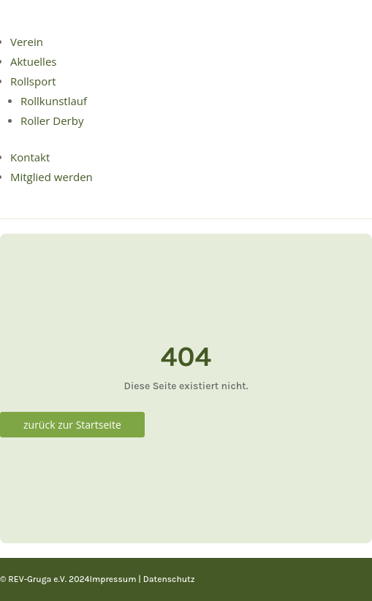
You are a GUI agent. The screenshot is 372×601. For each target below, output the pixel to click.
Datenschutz (169, 579)
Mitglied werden (51, 176)
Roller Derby (51, 120)
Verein (26, 41)
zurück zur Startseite (72, 425)
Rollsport (33, 81)
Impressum (112, 579)
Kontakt (30, 157)
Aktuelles (33, 61)
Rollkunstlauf (53, 100)
